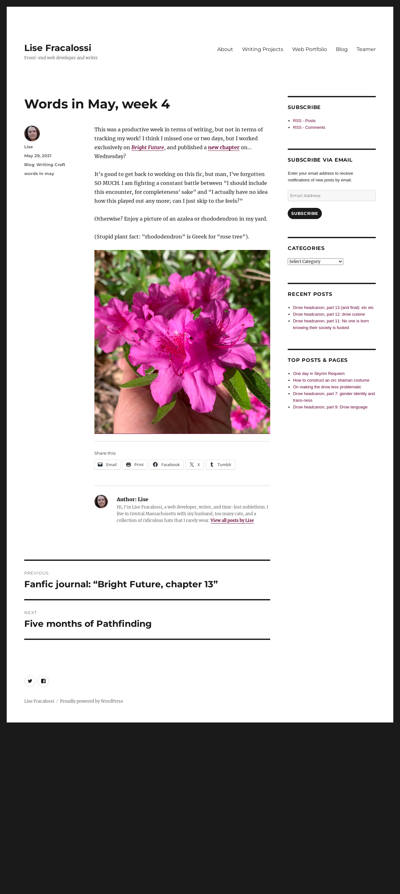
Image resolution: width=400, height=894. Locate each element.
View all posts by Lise (232, 520)
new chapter (224, 147)
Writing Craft (50, 164)
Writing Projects (262, 49)
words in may (39, 173)
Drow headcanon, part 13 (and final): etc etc (333, 307)
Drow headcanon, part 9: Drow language (330, 407)
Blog (342, 49)
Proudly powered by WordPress (91, 701)
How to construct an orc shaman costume (331, 380)
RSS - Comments (309, 127)
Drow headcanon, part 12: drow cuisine (329, 314)
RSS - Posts (304, 120)
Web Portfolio (309, 49)
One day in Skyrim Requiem (319, 373)
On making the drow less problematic (327, 387)
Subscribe (304, 213)
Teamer (366, 49)
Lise (28, 146)
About (225, 49)
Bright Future (147, 147)
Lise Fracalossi (57, 47)
